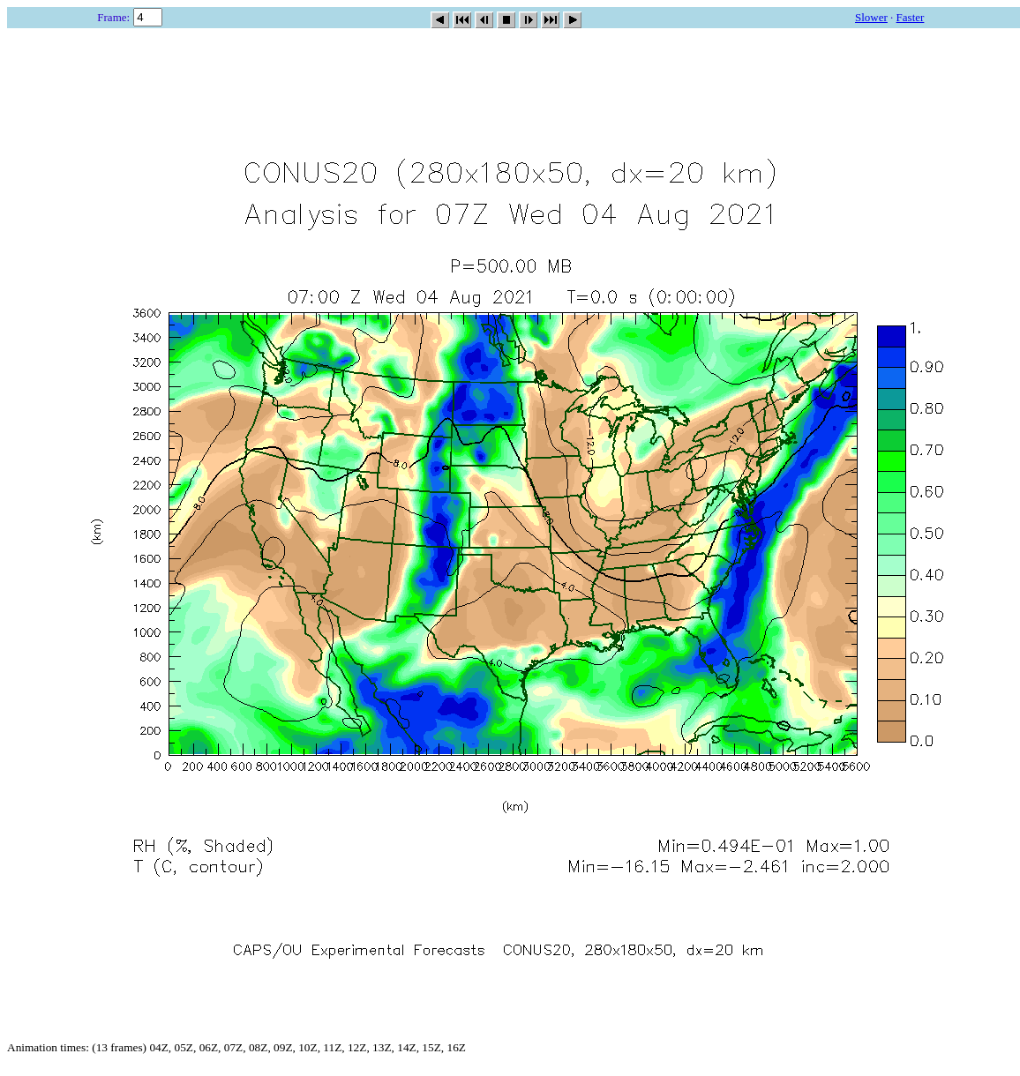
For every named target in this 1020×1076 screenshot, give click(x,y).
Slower (871, 17)
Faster (910, 17)
